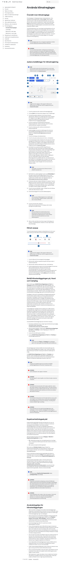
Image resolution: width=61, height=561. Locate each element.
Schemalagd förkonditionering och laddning (38, 179)
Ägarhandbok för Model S (10, 7)
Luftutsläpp (8, 29)
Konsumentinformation (10, 48)
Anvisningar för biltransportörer (11, 42)
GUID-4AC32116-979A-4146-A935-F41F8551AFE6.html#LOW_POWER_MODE (40, 464)
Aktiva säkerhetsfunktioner (10, 22)
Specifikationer (8, 40)
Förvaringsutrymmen (9, 12)
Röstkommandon (42, 71)
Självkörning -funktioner (10, 20)
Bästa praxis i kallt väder (11, 31)
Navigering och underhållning (11, 35)
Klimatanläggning (8, 25)
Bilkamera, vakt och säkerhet (11, 24)
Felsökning (7, 46)
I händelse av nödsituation (10, 44)
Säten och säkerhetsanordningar (11, 14)
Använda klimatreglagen (11, 27)
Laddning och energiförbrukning (11, 37)
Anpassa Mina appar (34, 106)
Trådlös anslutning (9, 16)
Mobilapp (29, 457)
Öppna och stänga (8, 10)
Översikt (6, 9)
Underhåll (7, 38)
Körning (6, 18)
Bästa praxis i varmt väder (11, 33)
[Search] (52, 2)
